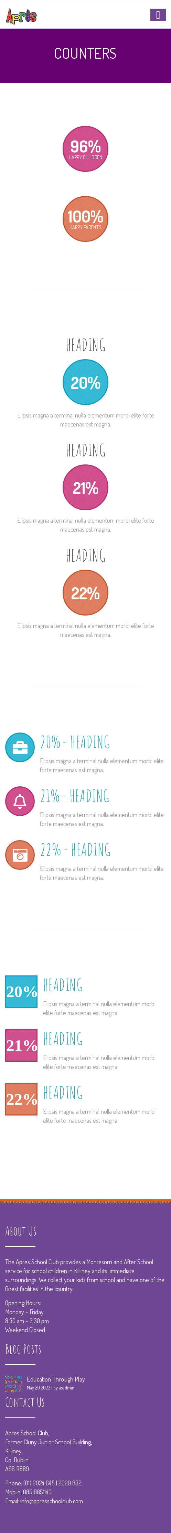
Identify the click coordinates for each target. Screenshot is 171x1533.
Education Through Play (56, 1379)
